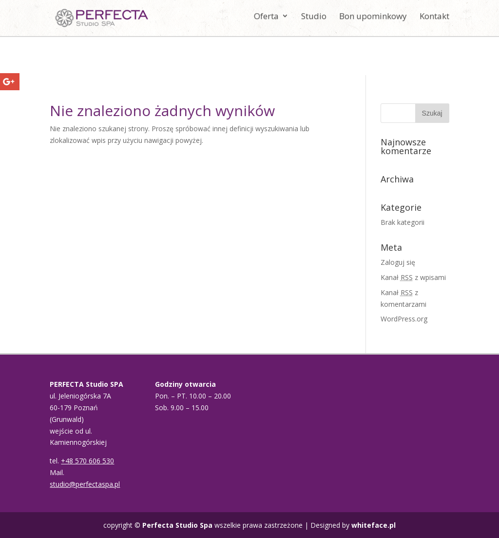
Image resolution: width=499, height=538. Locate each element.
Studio (313, 21)
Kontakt (434, 21)
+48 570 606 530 (87, 460)
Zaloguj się (398, 262)
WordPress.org (404, 318)
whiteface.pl (373, 525)
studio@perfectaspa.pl (85, 484)
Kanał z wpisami (413, 277)
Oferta (266, 21)
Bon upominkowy (373, 21)
